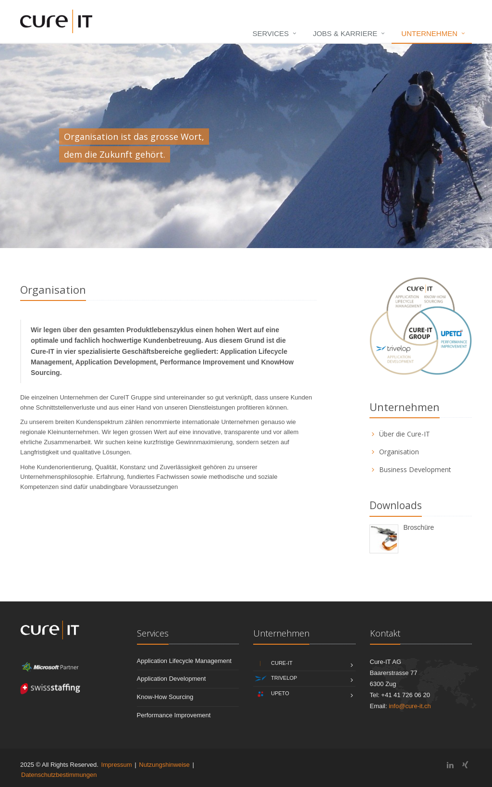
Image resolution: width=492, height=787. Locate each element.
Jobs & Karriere (345, 33)
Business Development (415, 469)
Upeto (271, 694)
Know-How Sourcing (165, 696)
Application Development (171, 678)
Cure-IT (273, 663)
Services (271, 33)
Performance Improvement (174, 715)
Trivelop (275, 678)
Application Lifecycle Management (184, 660)
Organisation (399, 451)
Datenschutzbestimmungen (59, 774)
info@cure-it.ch (410, 706)
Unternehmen (429, 33)
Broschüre (418, 527)
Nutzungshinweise (164, 764)
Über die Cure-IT (404, 433)
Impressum (116, 764)
